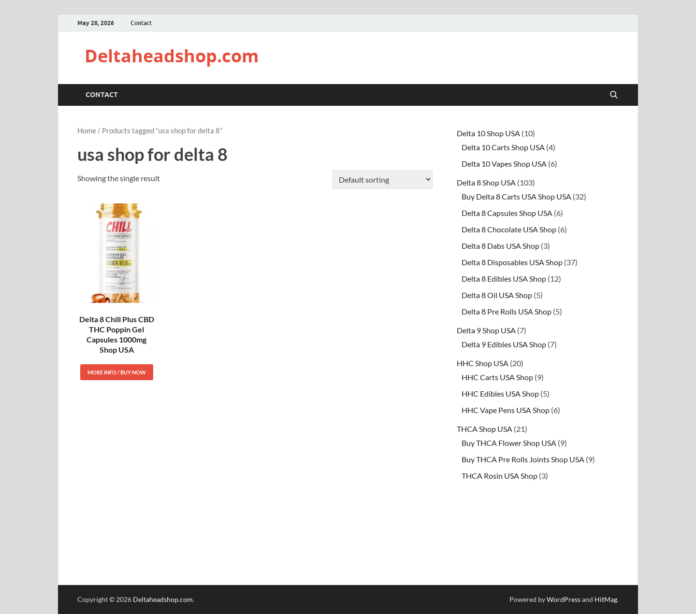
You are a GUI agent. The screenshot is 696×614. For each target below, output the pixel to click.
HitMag (605, 599)
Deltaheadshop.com (172, 56)
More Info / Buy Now (116, 372)
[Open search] (614, 95)
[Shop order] (383, 179)
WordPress (563, 599)
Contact (141, 23)
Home (86, 130)
